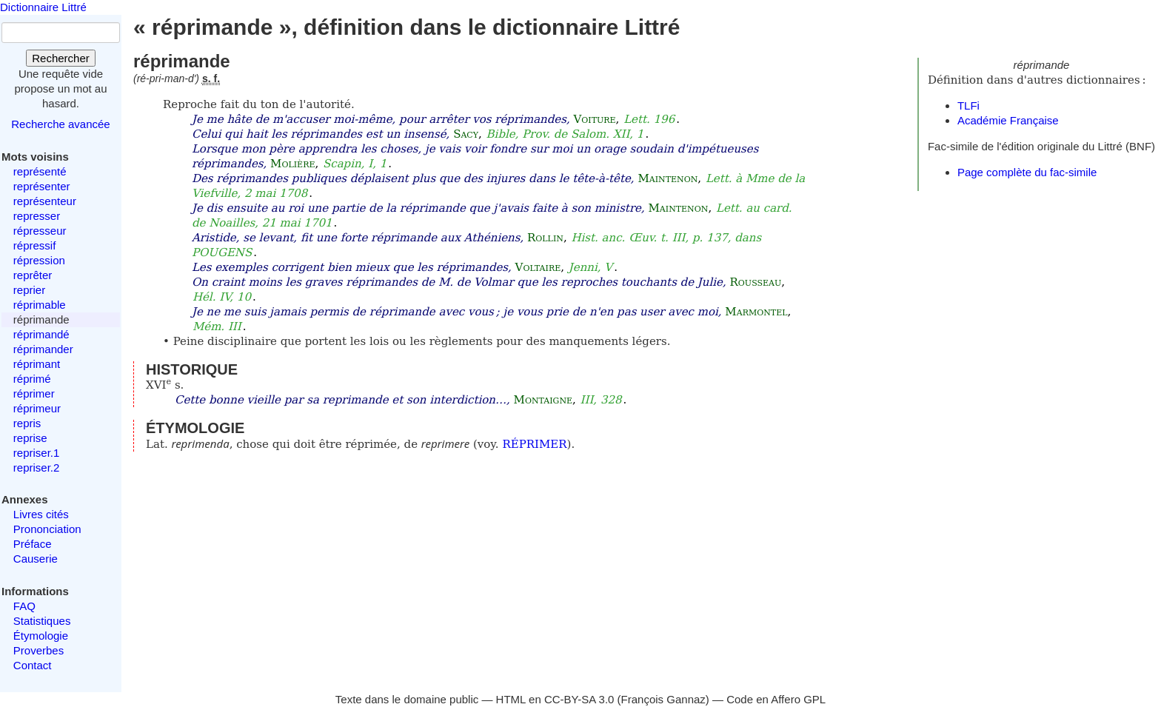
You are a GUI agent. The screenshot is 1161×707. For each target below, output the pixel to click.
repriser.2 (36, 467)
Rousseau (756, 282)
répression (39, 260)
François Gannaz (663, 699)
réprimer (34, 393)
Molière (292, 163)
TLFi (968, 105)
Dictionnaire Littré (43, 7)
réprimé (32, 378)
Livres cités (41, 514)
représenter (41, 186)
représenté (40, 171)
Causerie (35, 558)
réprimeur (37, 408)
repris (27, 423)
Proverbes (38, 650)
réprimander (43, 349)
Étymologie (40, 635)
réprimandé (41, 334)
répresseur (40, 230)
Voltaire (538, 267)
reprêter (33, 275)
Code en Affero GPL (776, 699)
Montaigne (543, 399)
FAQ (24, 606)
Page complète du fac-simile (1027, 172)
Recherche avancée (60, 124)
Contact (32, 665)
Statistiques (42, 620)
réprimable (39, 304)
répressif (34, 245)
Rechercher (61, 58)
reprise (30, 438)
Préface (32, 543)
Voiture (594, 119)
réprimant (36, 364)
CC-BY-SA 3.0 (579, 699)
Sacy (465, 134)
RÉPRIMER (534, 444)
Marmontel (756, 311)
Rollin (545, 237)
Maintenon (667, 178)
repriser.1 (36, 452)
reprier (29, 290)
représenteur (44, 201)
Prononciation (47, 529)
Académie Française (1008, 120)
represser (36, 216)
